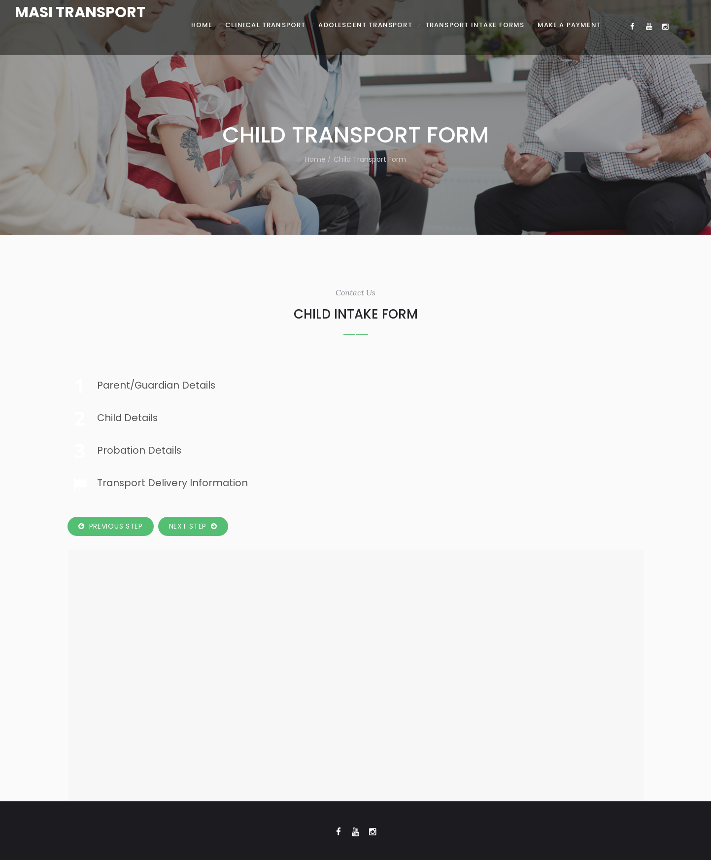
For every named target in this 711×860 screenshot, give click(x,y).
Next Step (193, 526)
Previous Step (110, 526)
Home (315, 159)
